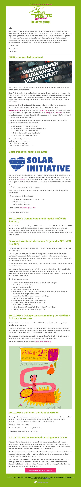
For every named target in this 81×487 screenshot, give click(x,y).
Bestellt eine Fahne (15, 110)
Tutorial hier (43, 110)
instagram (49, 113)
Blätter (22, 179)
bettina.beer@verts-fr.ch (43, 341)
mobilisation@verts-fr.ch (28, 208)
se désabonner (46, 478)
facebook (59, 113)
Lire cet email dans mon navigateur (40, 4)
